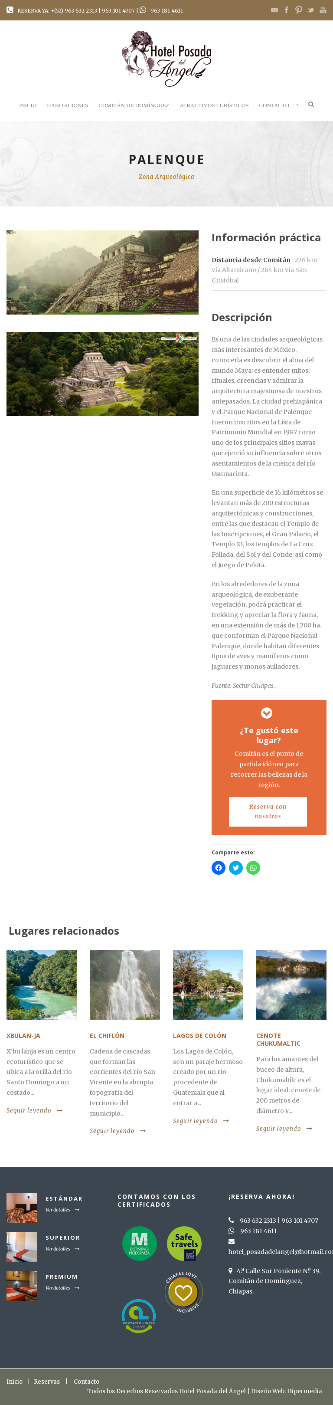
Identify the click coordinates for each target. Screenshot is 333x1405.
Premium (62, 1276)
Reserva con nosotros (268, 811)
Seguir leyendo (35, 1110)
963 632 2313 (81, 10)
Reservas (47, 1381)
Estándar (64, 1198)
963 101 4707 (118, 10)
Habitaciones (67, 105)
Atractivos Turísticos (214, 105)
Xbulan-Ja (23, 1035)
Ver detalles (62, 1210)
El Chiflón (107, 1035)
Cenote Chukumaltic (278, 1039)
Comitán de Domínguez (133, 105)
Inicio (27, 105)
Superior (63, 1237)
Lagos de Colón (199, 1035)
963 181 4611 (166, 10)
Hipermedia (304, 1391)
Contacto (274, 105)
